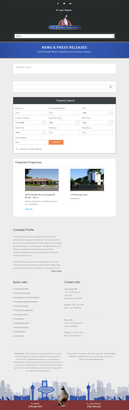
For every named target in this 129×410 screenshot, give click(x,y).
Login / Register (64, 10)
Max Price (19, 128)
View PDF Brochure (22, 293)
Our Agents (19, 319)
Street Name (21, 138)
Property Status (22, 118)
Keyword (19, 108)
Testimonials (20, 332)
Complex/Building (56, 108)
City (83, 108)
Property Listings (22, 306)
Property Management (24, 310)
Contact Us (19, 336)
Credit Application (22, 323)
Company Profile (21, 289)
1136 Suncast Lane (79, 195)
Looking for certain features (29, 149)
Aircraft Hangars (21, 327)
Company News (21, 314)
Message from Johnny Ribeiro (27, 297)
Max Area (86, 128)
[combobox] (97, 112)
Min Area (53, 128)
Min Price (86, 118)
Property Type (55, 118)
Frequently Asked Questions (26, 302)
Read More (33, 204)
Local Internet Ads (95, 359)
